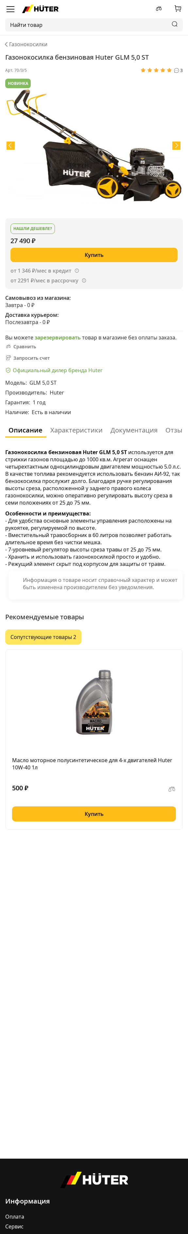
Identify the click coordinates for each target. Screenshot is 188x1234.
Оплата (14, 1216)
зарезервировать (58, 337)
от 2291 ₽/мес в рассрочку (44, 280)
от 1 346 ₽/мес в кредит (40, 270)
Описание (26, 430)
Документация (134, 430)
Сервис (14, 1226)
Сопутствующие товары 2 (43, 637)
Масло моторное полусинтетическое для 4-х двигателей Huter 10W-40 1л (92, 764)
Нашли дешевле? (32, 228)
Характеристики (76, 430)
